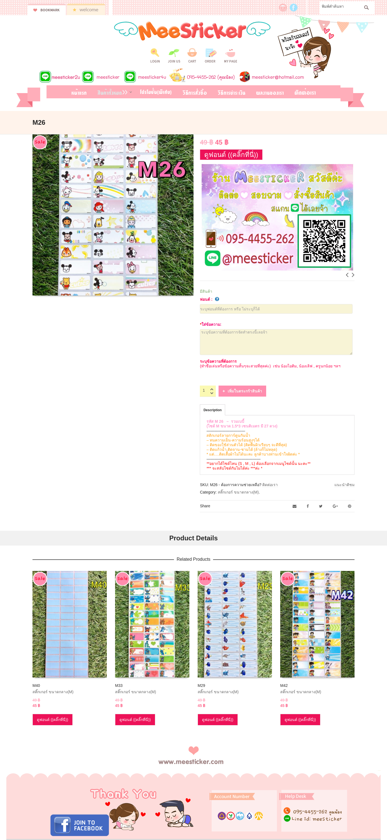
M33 (118, 685)
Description (212, 410)
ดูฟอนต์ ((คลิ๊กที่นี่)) (231, 154)
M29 (201, 685)
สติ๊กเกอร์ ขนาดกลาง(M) (238, 492)
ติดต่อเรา (270, 485)
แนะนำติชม (344, 485)
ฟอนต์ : (209, 299)
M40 (36, 685)
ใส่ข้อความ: (210, 324)
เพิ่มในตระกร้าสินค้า (245, 391)
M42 (284, 685)
